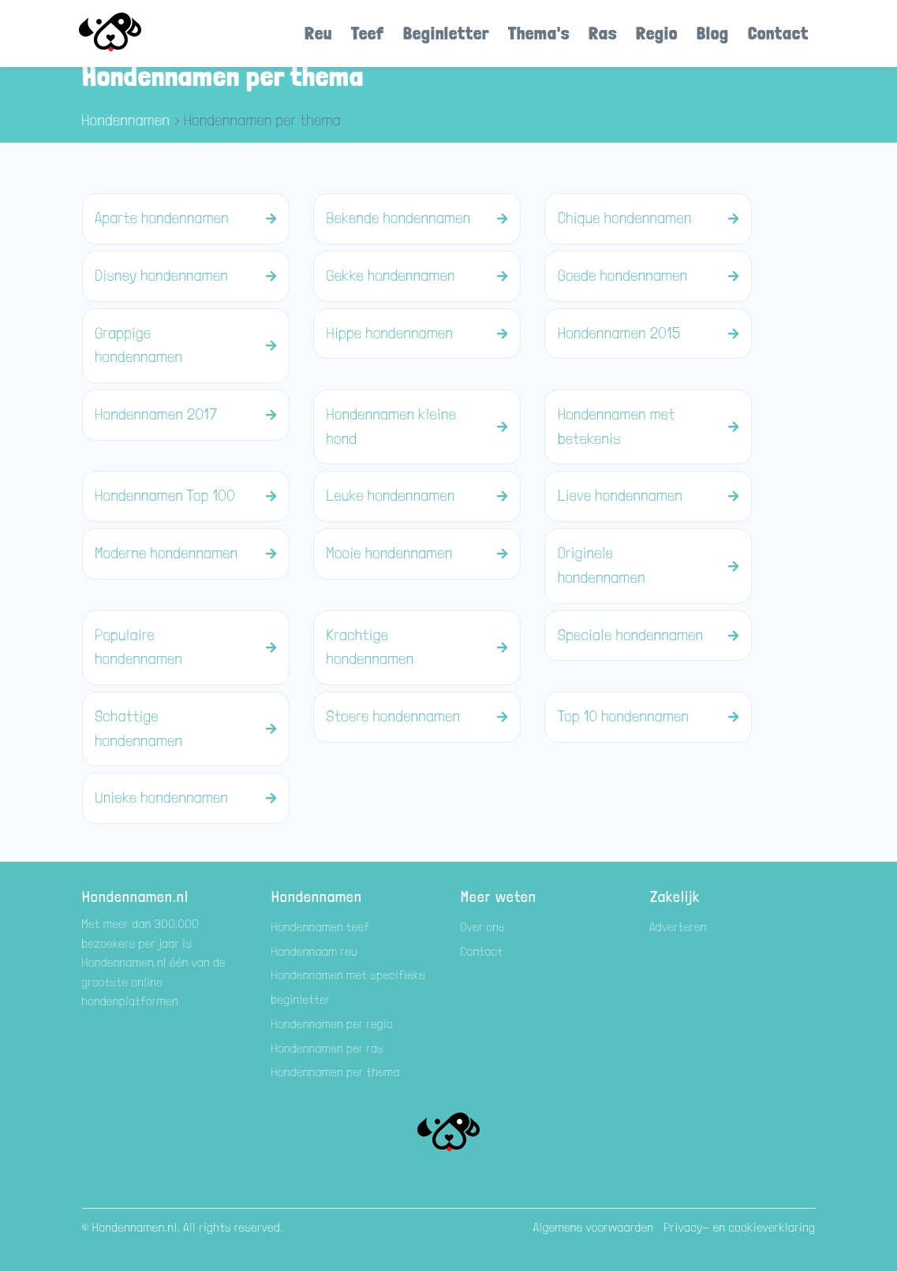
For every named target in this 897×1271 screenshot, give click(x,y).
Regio (657, 32)
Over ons (483, 926)
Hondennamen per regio (332, 1023)
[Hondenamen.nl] (132, 33)
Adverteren (679, 926)
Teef (367, 32)
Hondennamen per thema (335, 1071)
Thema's (539, 32)
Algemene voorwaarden (593, 1227)
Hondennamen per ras (327, 1048)
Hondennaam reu (314, 951)
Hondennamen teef (320, 926)
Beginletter (446, 32)
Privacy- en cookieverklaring (739, 1227)
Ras (603, 32)
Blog (713, 32)
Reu (318, 32)
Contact (778, 32)
